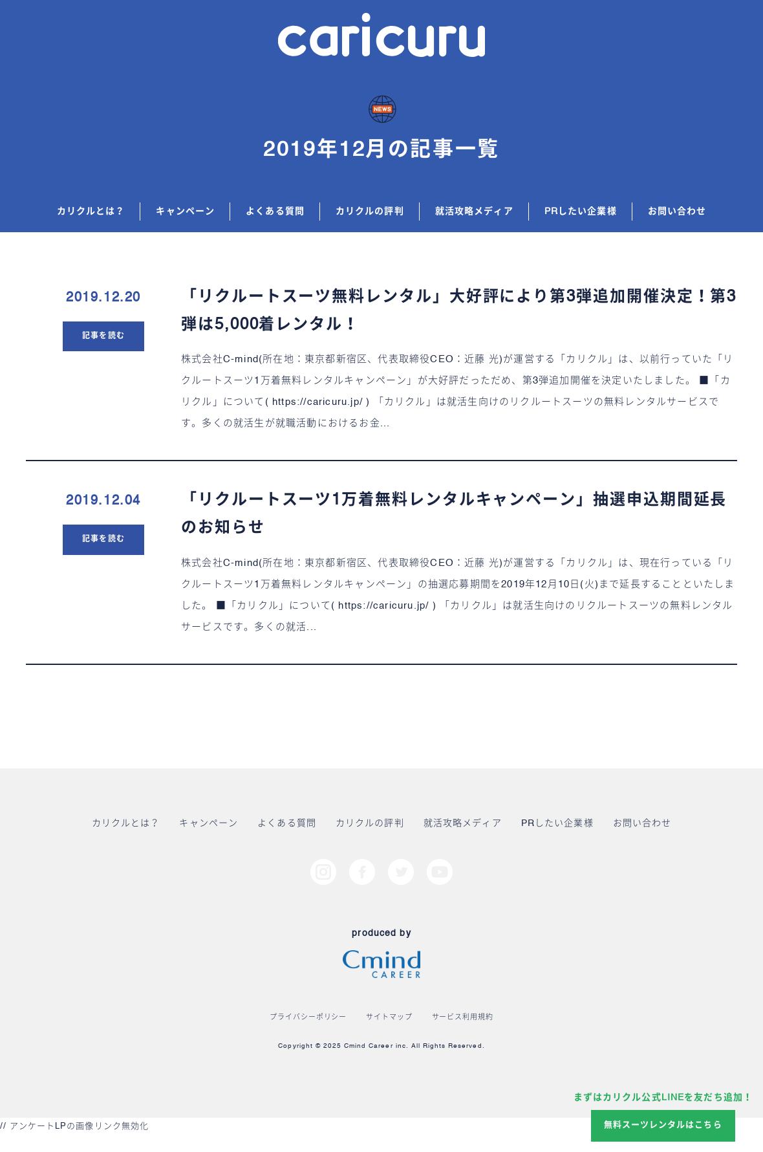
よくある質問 (275, 211)
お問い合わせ (677, 211)
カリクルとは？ (91, 211)
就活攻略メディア (474, 211)
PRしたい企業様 (580, 211)
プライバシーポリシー (308, 1017)
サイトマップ (389, 1017)
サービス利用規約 (462, 1017)
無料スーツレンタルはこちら (663, 1125)
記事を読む (103, 336)
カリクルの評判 (370, 211)
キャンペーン (185, 211)
